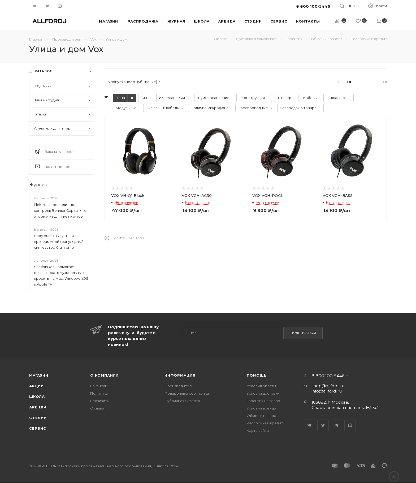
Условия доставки (263, 393)
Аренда (38, 407)
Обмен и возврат (262, 415)
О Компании (104, 375)
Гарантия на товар (263, 401)
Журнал (38, 184)
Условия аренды (261, 408)
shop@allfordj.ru (327, 385)
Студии (38, 418)
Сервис (37, 428)
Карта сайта (258, 430)
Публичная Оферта (182, 401)
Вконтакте (309, 425)
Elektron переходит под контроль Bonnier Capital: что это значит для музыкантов (60, 210)
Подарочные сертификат (187, 393)
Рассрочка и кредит (265, 423)
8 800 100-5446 (327, 376)
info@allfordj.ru (326, 391)
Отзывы (97, 408)
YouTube (350, 425)
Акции (36, 386)
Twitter (323, 425)
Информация (180, 375)
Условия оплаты (261, 386)
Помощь (257, 375)
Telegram (336, 425)
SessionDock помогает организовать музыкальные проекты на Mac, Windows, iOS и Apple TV (61, 275)
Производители (178, 386)
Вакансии (98, 386)
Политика (99, 393)
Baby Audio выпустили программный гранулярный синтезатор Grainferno (59, 241)
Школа (37, 396)
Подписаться (303, 333)
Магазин (38, 375)
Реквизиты (100, 401)
